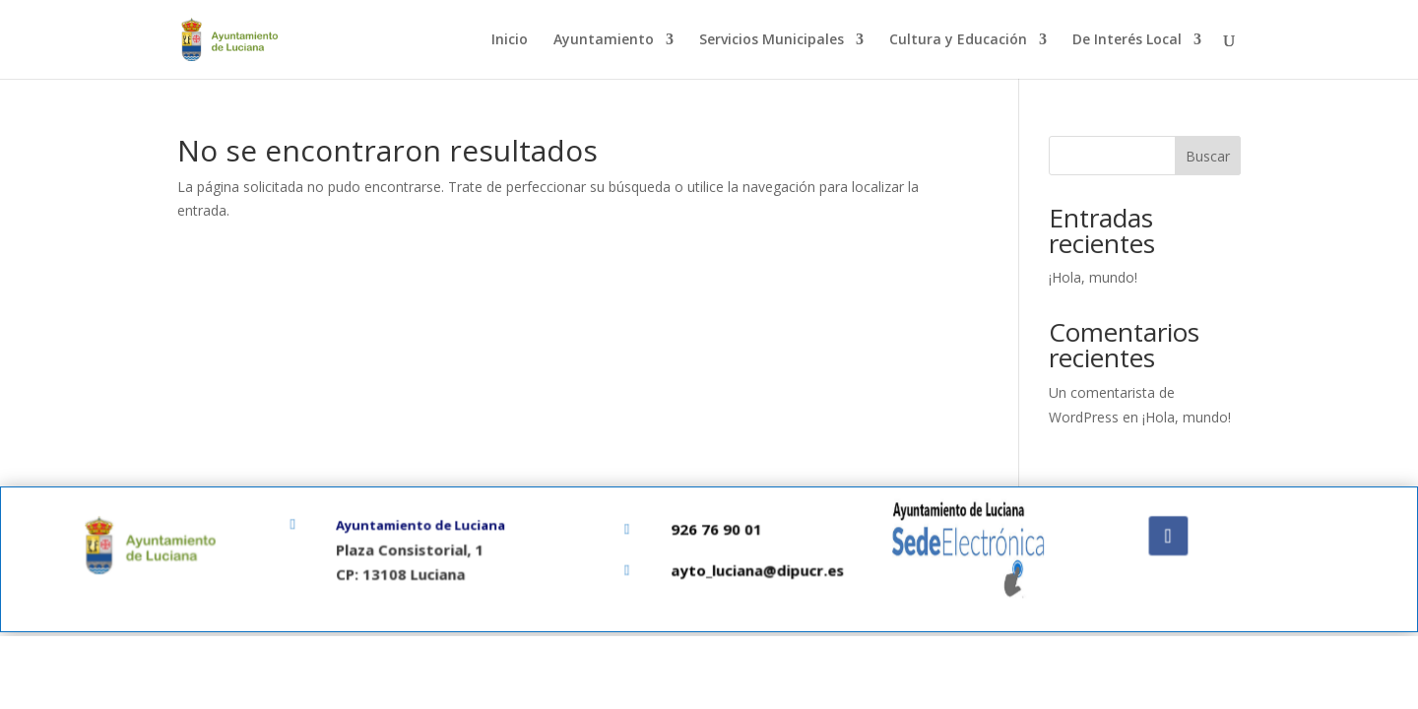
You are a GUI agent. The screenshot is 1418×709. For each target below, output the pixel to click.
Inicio (509, 40)
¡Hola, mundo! (1093, 277)
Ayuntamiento (603, 40)
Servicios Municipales (771, 40)
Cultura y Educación (958, 40)
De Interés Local (1127, 40)
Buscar (1208, 156)
